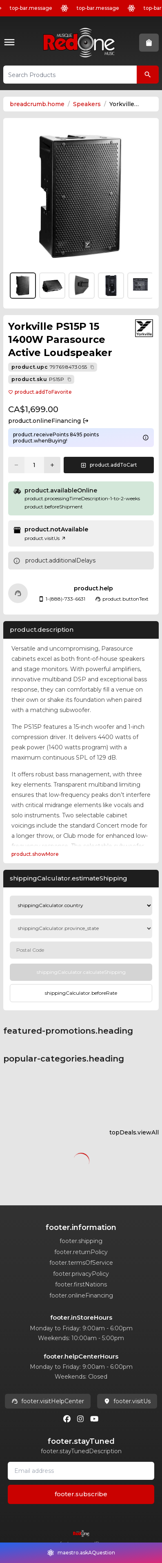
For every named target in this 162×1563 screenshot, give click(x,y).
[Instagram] (80, 1418)
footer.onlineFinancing (81, 1295)
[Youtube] (94, 1418)
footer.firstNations (81, 1284)
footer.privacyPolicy (81, 1273)
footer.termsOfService (81, 1262)
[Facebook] (67, 1418)
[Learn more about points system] (145, 437)
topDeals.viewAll (134, 1132)
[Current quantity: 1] (34, 465)
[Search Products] (148, 75)
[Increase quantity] (52, 465)
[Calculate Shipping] (81, 972)
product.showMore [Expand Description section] (35, 854)
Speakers (87, 104)
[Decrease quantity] (16, 465)
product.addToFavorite (40, 392)
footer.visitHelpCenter (47, 1401)
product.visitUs (45, 538)
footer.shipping (81, 1241)
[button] (11, 42)
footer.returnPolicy (81, 1252)
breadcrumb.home (37, 104)
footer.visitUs (127, 1401)
